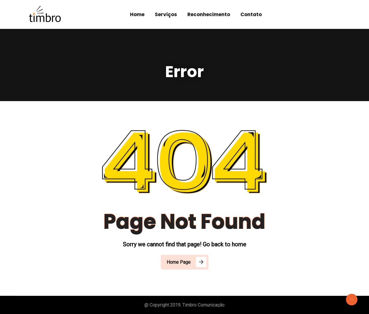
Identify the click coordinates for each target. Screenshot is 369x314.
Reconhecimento (208, 14)
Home (137, 14)
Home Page (179, 262)
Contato (251, 14)
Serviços (166, 14)
